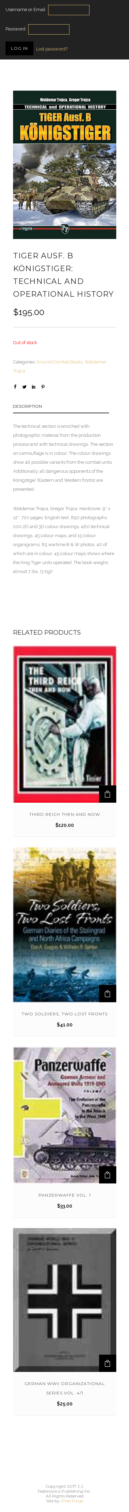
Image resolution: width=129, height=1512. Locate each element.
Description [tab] (27, 406)
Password (15, 28)
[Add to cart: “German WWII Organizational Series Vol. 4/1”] (107, 1363)
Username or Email (25, 9)
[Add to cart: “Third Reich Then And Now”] (107, 794)
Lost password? (51, 49)
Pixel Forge (72, 1500)
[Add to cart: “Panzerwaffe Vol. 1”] (107, 1174)
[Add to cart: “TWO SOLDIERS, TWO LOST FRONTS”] (107, 993)
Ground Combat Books (59, 362)
